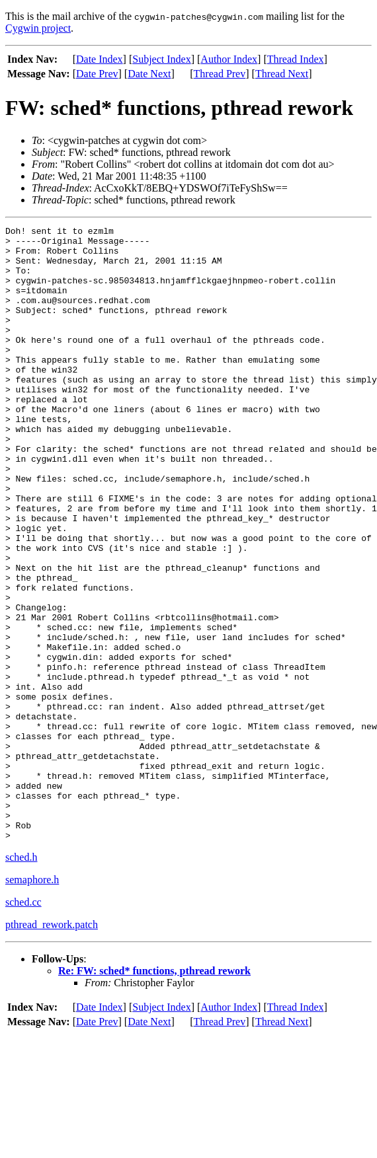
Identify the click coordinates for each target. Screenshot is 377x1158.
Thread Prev (220, 73)
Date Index (99, 59)
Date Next (149, 73)
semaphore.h (32, 1002)
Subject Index (161, 59)
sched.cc (23, 1025)
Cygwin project (38, 28)
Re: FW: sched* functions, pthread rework (154, 1093)
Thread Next (281, 73)
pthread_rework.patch (51, 1047)
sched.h (21, 980)
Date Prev (97, 73)
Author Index (228, 59)
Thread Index (295, 59)
